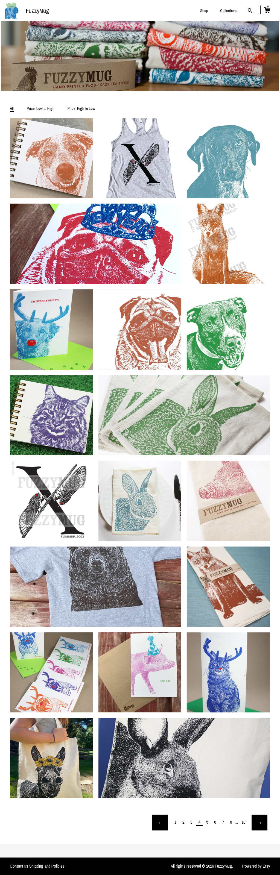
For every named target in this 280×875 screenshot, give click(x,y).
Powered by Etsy (256, 866)
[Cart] (267, 11)
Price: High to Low (81, 108)
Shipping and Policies (47, 866)
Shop (204, 10)
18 (243, 822)
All (12, 108)
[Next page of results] (259, 822)
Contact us (19, 866)
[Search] (250, 11)
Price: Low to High (40, 108)
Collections (228, 10)
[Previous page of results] (160, 822)
